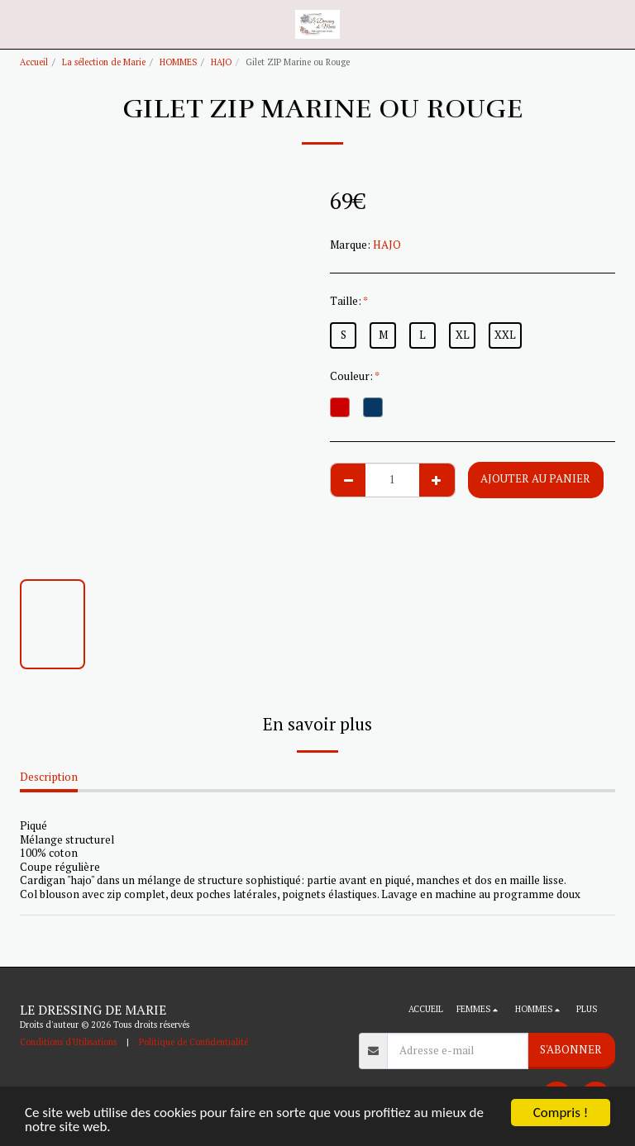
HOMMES (178, 62)
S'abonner (571, 1049)
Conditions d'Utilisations (68, 1042)
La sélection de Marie (104, 62)
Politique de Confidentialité (193, 1042)
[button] (18, 23)
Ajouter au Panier (535, 478)
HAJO (221, 62)
